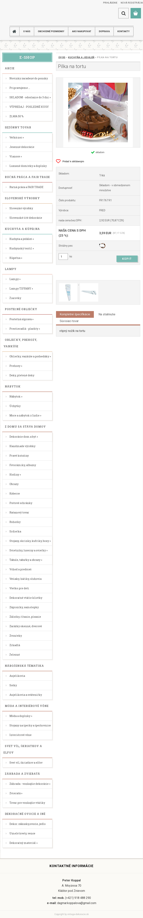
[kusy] (63, 256)
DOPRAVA (104, 31)
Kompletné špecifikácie (75, 314)
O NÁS (26, 31)
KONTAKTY (123, 31)
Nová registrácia (132, 2)
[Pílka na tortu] (98, 112)
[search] (124, 13)
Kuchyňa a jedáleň (81, 57)
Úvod (61, 57)
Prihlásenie (110, 2)
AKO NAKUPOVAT (81, 31)
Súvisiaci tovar (69, 321)
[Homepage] (16, 31)
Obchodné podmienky (51, 31)
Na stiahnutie (106, 314)
